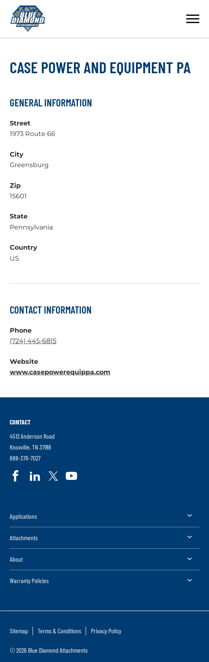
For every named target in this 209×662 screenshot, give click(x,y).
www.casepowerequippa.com (60, 372)
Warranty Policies (29, 580)
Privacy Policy (106, 630)
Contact (20, 422)
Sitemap (19, 630)
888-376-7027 (25, 458)
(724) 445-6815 (33, 341)
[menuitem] (104, 519)
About (16, 559)
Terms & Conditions (59, 630)
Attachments (24, 537)
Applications (23, 516)
